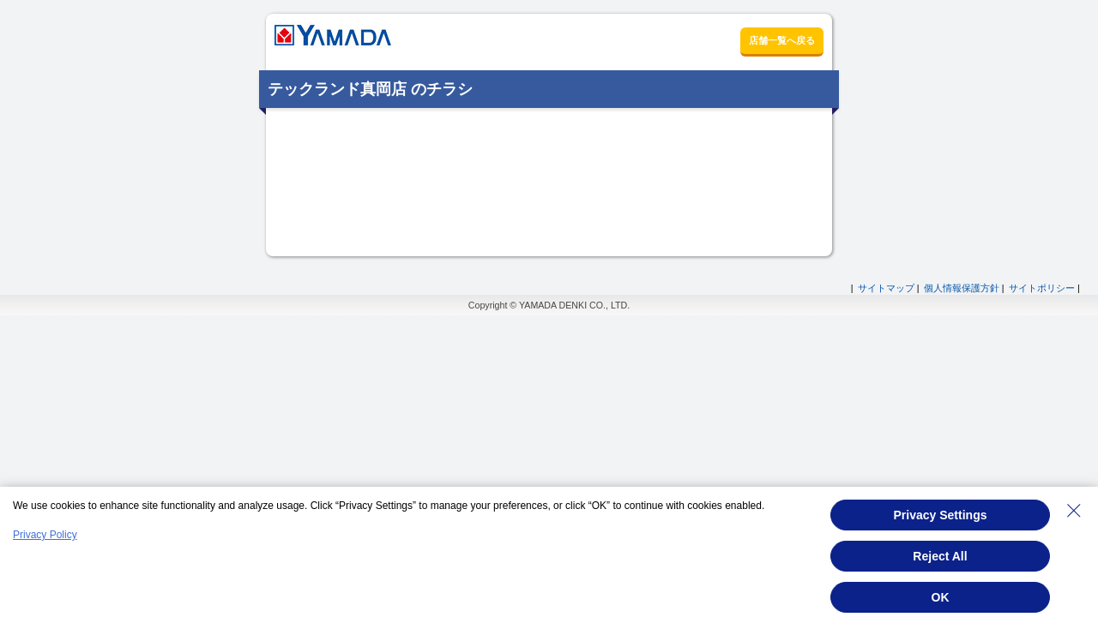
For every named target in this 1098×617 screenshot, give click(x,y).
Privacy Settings (940, 515)
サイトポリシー (1042, 288)
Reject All (940, 556)
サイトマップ (886, 288)
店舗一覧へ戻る (782, 40)
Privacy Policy (45, 535)
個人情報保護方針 (961, 288)
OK (941, 597)
